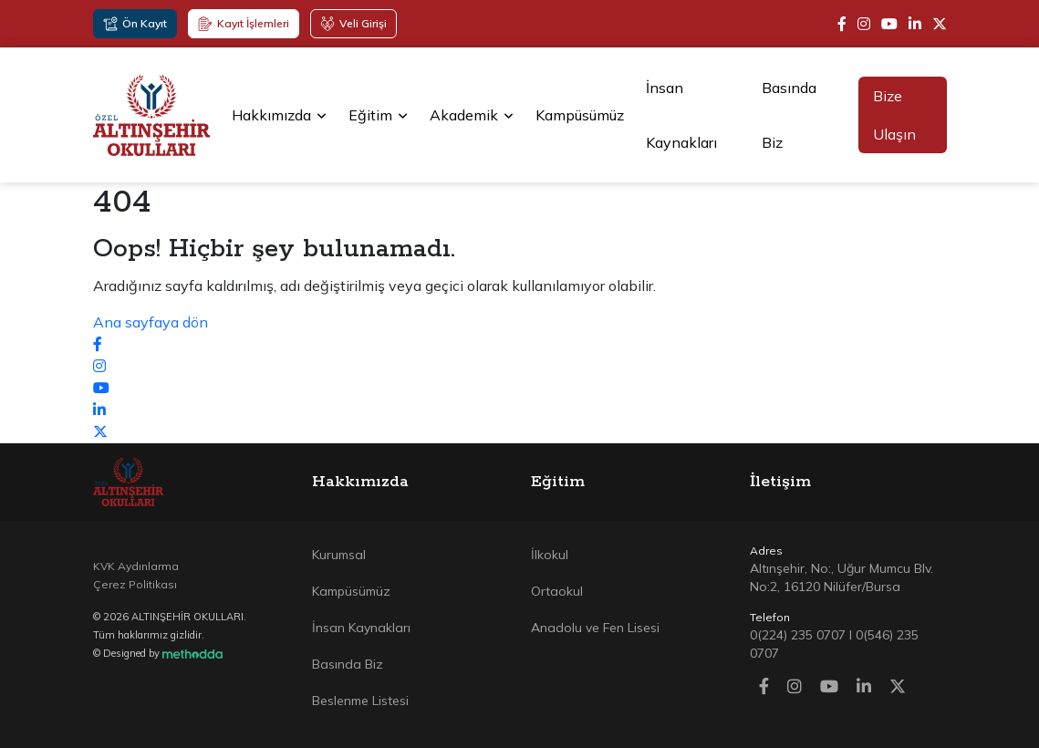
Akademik (472, 115)
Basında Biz (789, 114)
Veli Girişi (353, 23)
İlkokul (549, 554)
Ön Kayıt (135, 23)
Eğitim (378, 115)
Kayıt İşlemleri (243, 23)
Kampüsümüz (579, 115)
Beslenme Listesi (360, 700)
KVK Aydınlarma (136, 566)
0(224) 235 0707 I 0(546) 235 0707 (834, 644)
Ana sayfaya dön (150, 322)
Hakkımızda (279, 115)
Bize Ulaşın (894, 115)
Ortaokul (557, 591)
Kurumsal (339, 554)
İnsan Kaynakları (681, 114)
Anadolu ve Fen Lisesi (595, 627)
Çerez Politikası (135, 584)
